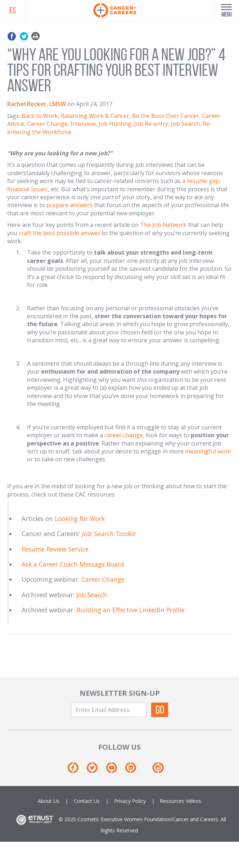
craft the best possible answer (59, 233)
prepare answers (69, 205)
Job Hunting (115, 124)
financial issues (27, 189)
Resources (172, 801)
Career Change (47, 124)
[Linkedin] (134, 770)
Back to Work (40, 116)
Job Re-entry (151, 124)
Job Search (185, 124)
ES (12, 10)
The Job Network (163, 225)
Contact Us (87, 801)
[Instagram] (157, 770)
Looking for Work (80, 518)
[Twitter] (95, 770)
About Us (48, 801)
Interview (83, 124)
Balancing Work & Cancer (95, 116)
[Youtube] (115, 770)
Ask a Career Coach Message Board (73, 564)
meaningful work (208, 451)
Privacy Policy (130, 801)
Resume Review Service (55, 549)
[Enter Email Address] (108, 710)
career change (123, 435)
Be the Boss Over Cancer (165, 116)
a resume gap (200, 181)
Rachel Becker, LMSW (36, 104)
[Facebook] (76, 770)
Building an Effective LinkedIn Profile (130, 609)
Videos (193, 801)
